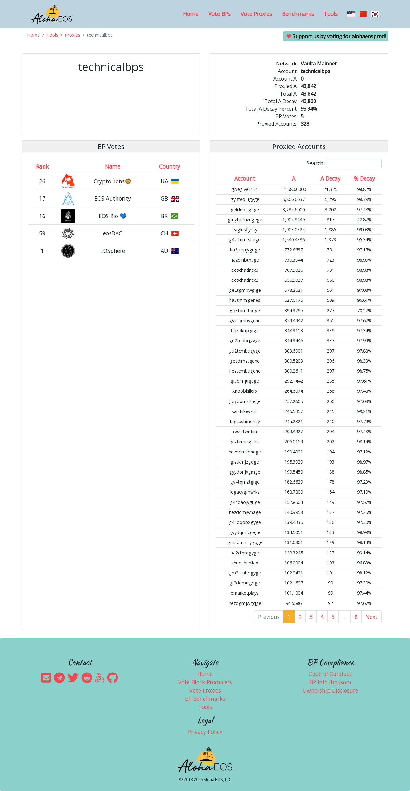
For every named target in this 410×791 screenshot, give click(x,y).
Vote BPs (219, 14)
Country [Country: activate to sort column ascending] (169, 166)
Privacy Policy (205, 732)
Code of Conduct (330, 674)
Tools (331, 14)
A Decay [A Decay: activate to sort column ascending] (330, 178)
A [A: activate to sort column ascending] (293, 178)
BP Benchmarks (205, 698)
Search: (344, 163)
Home (190, 14)
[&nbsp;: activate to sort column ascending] (68, 166)
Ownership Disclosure (330, 690)
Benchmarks (298, 14)
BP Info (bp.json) (330, 682)
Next (372, 617)
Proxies (72, 35)
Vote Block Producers (205, 682)
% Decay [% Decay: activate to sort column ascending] (364, 178)
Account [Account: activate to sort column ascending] (244, 178)
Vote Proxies (256, 14)
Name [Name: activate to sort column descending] (112, 166)
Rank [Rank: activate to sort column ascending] (42, 166)
